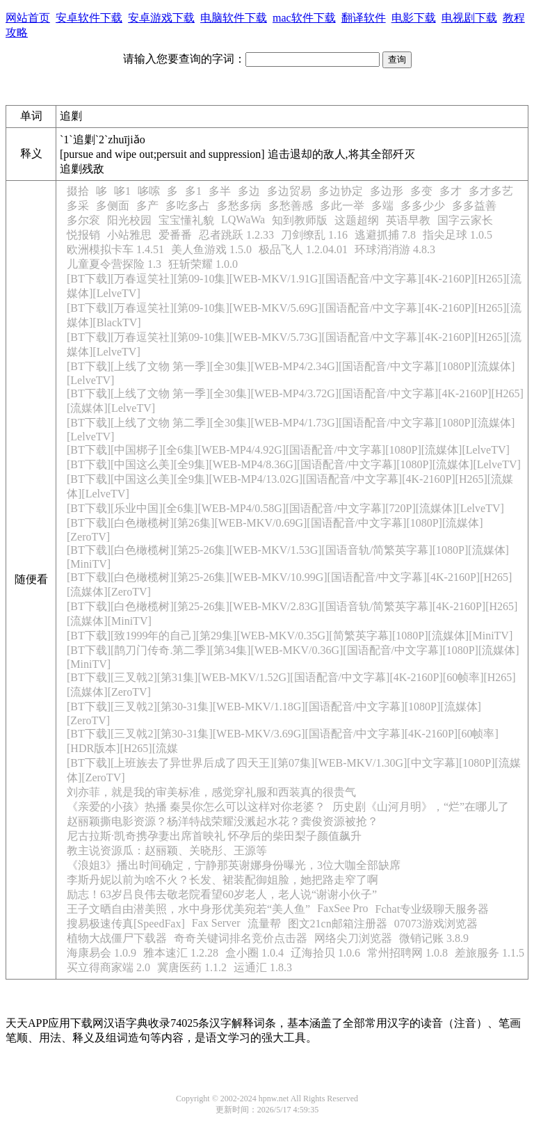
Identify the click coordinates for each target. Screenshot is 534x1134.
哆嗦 (149, 191)
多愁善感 (290, 205)
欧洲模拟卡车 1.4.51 (115, 249)
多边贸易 (289, 191)
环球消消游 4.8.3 (395, 249)
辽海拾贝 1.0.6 (325, 953)
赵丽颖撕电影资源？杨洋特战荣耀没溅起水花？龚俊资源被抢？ (222, 821)
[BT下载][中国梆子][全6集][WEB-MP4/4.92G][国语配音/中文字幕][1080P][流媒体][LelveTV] (288, 450)
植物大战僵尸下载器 (117, 938)
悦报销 (83, 235)
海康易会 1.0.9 (101, 953)
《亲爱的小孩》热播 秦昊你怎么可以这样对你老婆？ (196, 807)
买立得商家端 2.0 (108, 967)
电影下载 (413, 18)
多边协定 (340, 191)
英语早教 (408, 220)
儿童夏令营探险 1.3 (114, 264)
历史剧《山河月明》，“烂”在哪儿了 (420, 807)
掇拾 (78, 191)
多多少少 (422, 205)
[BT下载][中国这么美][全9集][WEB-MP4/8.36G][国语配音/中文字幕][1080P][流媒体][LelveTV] (294, 464)
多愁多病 (239, 205)
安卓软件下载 (89, 18)
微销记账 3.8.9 (434, 938)
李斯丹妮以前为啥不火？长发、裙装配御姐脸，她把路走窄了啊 (222, 880)
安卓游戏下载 (161, 18)
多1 (193, 191)
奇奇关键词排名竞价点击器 (240, 938)
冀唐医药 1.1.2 (192, 967)
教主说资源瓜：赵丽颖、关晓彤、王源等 (167, 850)
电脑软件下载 (233, 18)
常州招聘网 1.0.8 (407, 953)
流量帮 (264, 923)
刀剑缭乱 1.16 (314, 235)
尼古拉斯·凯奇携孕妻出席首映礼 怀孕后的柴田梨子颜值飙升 (214, 836)
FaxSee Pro (342, 908)
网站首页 (28, 18)
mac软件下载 (304, 18)
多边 (249, 191)
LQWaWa (243, 219)
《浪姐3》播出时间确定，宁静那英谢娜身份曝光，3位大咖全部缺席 (233, 865)
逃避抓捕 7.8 (385, 235)
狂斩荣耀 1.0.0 (203, 264)
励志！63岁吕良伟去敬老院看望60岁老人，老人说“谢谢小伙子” (222, 894)
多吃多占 (187, 205)
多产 (147, 205)
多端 (382, 205)
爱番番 (175, 235)
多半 (220, 191)
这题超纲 (356, 220)
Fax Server (216, 923)
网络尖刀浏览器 (353, 938)
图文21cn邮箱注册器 (337, 923)
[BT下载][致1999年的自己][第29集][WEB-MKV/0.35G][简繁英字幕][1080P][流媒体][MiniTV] (289, 635)
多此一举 (342, 205)
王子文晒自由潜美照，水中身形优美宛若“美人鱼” (188, 909)
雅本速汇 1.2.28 (180, 953)
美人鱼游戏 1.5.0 (211, 249)
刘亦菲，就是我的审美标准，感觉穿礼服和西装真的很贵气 (211, 792)
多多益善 (474, 205)
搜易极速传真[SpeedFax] (126, 923)
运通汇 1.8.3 (263, 967)
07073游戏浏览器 (436, 923)
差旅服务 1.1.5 (489, 953)
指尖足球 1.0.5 (457, 235)
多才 (450, 191)
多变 (421, 191)
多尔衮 (83, 220)
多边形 (386, 191)
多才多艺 (491, 191)
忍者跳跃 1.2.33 (236, 235)
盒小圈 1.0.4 (254, 953)
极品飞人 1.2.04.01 (303, 249)
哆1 (122, 191)
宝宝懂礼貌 (186, 220)
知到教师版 (299, 220)
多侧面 (112, 205)
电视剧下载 (469, 18)
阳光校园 (129, 220)
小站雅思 (129, 235)
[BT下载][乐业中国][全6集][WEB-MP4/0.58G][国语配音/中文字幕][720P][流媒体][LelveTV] (285, 508)
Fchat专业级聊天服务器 (432, 909)
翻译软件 (363, 18)
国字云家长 (465, 220)
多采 (78, 205)
